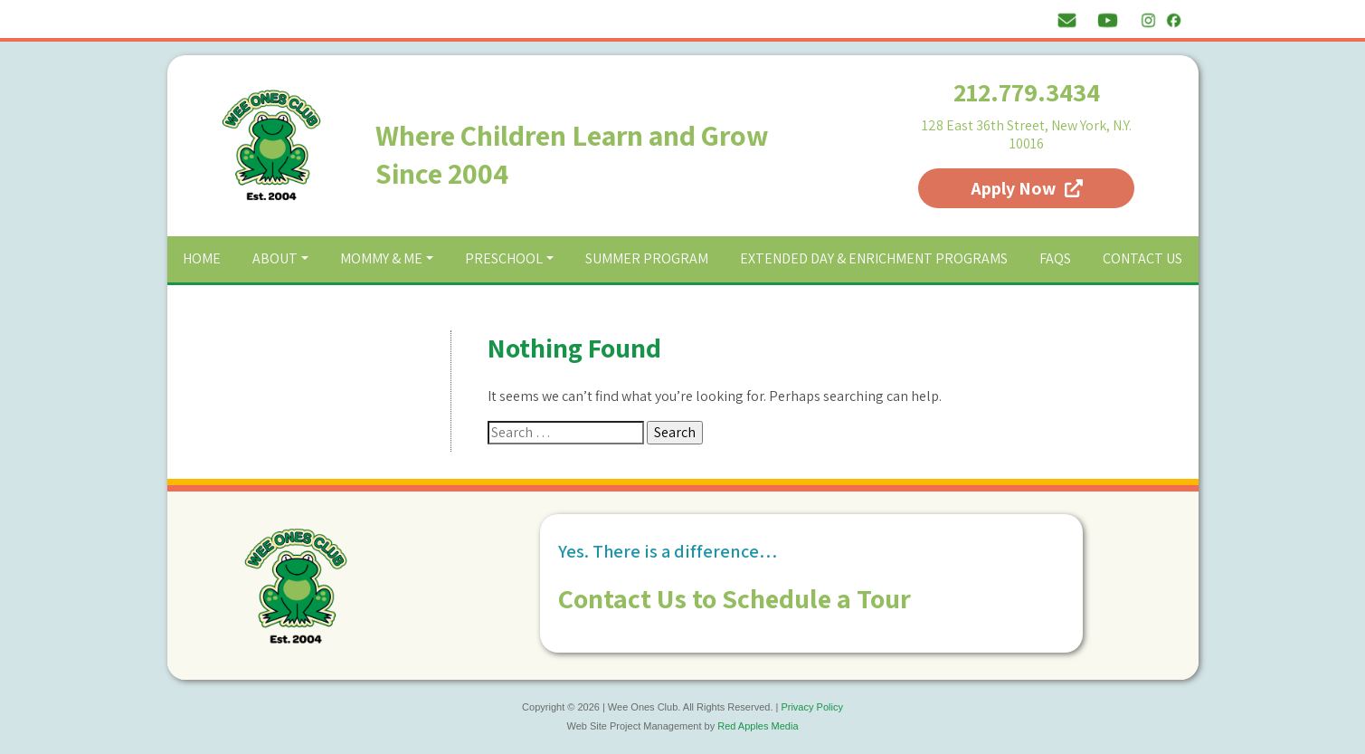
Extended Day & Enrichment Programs (874, 258)
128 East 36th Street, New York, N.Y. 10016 (1027, 135)
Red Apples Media (757, 726)
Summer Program (646, 258)
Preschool (504, 258)
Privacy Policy (811, 707)
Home (202, 258)
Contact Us (1142, 258)
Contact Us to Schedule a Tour (734, 598)
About (275, 258)
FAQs (1055, 258)
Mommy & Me (381, 258)
